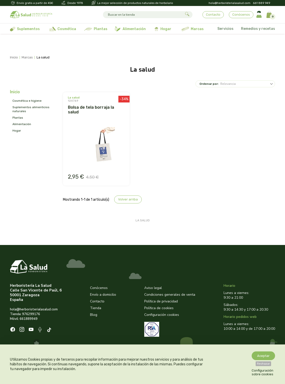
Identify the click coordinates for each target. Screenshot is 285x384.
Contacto (213, 14)
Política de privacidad (161, 301)
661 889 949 (261, 3)
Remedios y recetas (258, 29)
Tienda (95, 308)
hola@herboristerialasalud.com (229, 3)
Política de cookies (159, 308)
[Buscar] (143, 14)
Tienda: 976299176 (25, 314)
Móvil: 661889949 (24, 319)
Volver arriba (128, 199)
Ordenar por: (209, 84)
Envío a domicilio (103, 294)
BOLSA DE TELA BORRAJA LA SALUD (91, 109)
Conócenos (241, 14)
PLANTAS (17, 117)
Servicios (225, 29)
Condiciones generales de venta (169, 294)
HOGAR (16, 130)
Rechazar (263, 363)
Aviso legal (153, 288)
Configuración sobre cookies (262, 372)
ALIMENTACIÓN (21, 124)
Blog (93, 314)
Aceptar (263, 356)
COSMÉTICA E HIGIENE (27, 100)
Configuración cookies (161, 315)
